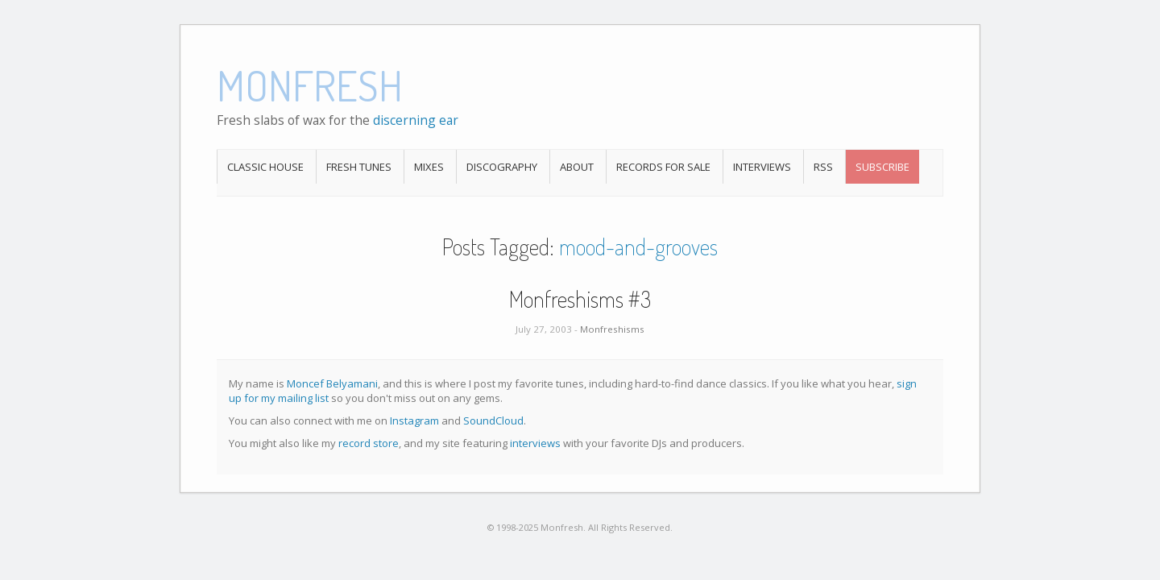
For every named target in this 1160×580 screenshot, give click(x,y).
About (577, 167)
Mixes (429, 167)
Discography (501, 167)
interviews (535, 443)
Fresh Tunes (359, 167)
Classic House (265, 167)
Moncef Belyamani (332, 383)
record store (368, 443)
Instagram (414, 420)
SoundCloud (493, 420)
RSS (823, 167)
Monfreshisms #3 (580, 298)
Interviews (762, 167)
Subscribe (882, 167)
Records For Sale (663, 167)
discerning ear (415, 120)
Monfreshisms (612, 329)
